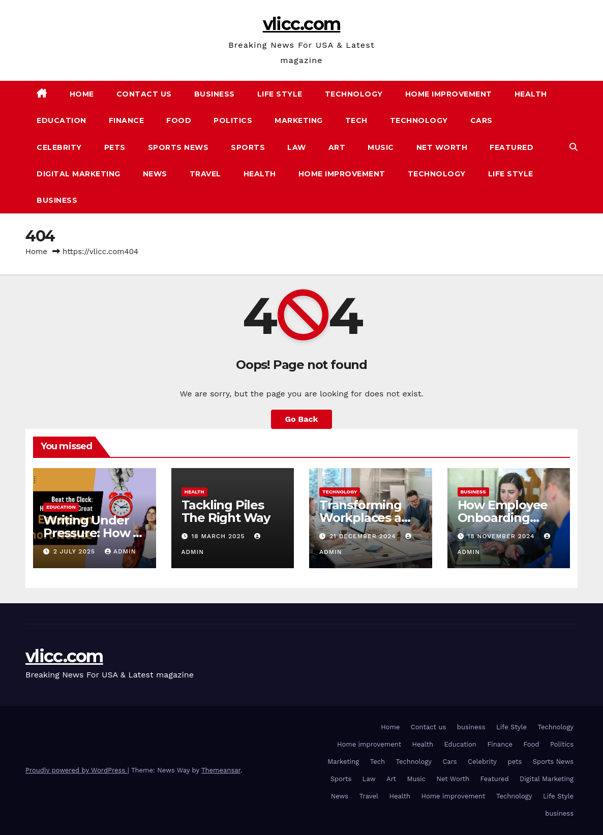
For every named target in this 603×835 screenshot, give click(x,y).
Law (296, 147)
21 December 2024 (363, 536)
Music (381, 147)
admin (120, 551)
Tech (356, 120)
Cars (481, 120)
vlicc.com (302, 24)
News (155, 173)
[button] (573, 147)
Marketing (299, 120)
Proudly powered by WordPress (76, 770)
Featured (511, 147)
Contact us (144, 94)
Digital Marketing (78, 173)
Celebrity (59, 147)
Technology (354, 94)
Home (82, 94)
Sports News (178, 147)
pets (115, 147)
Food (178, 120)
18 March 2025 (219, 536)
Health (531, 94)
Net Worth (442, 147)
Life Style (280, 94)
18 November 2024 (502, 536)
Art (337, 147)
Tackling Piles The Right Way (226, 511)
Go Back (301, 419)
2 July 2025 (75, 551)
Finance (126, 120)
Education (61, 120)
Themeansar (220, 770)
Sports (248, 147)
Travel (205, 173)
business (214, 94)
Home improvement (448, 94)
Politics (233, 120)
